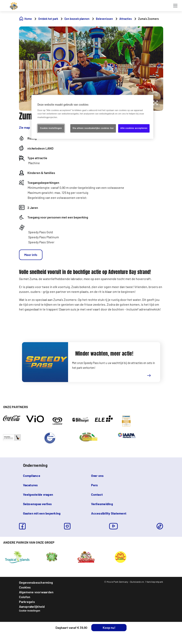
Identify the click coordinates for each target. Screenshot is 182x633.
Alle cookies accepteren (133, 128)
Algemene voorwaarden (36, 592)
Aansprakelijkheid (32, 606)
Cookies (25, 587)
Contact (97, 494)
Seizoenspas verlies (37, 504)
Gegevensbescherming (36, 582)
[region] (92, 117)
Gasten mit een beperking (42, 513)
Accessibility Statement (109, 513)
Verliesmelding (102, 504)
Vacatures (30, 485)
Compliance (31, 475)
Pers (94, 485)
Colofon (24, 597)
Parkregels (27, 602)
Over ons (97, 475)
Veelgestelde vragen (38, 494)
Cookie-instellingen (29, 610)
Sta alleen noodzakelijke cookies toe (93, 128)
